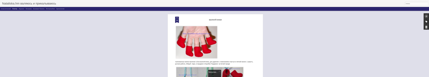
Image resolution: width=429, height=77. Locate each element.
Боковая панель (39, 9)
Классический (6, 9)
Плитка (14, 9)
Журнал (21, 9)
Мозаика (29, 9)
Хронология (60, 9)
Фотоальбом (50, 9)
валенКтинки (215, 19)
